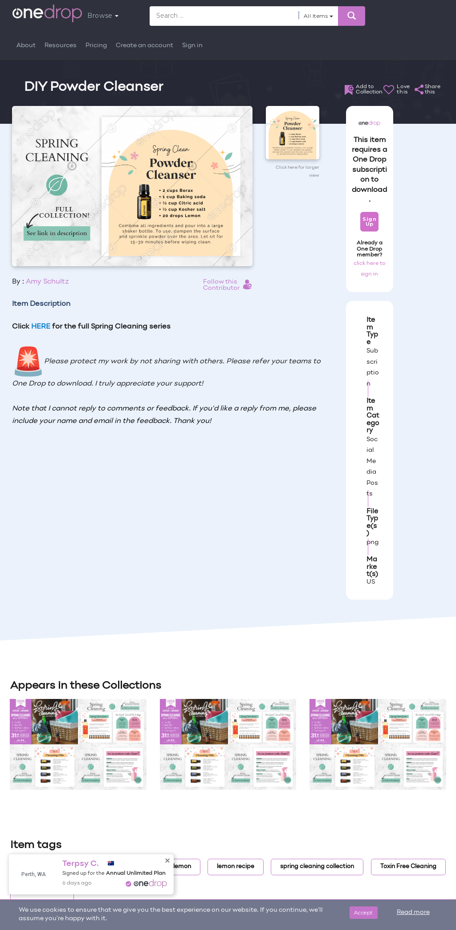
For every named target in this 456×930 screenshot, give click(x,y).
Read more (413, 912)
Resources (61, 46)
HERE (40, 326)
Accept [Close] (363, 912)
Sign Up (369, 221)
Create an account (144, 46)
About (26, 46)
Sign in (192, 46)
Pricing (96, 46)
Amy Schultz (47, 281)
